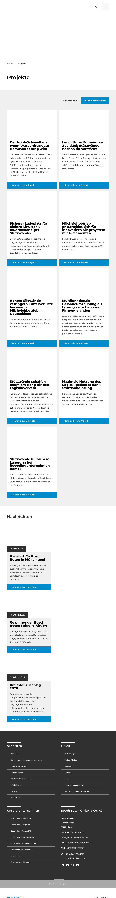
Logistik (68, 774)
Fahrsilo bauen (17, 799)
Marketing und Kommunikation (78, 793)
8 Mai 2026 (16, 550)
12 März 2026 (17, 679)
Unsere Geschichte (18, 768)
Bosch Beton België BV (20, 826)
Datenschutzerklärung (20, 864)
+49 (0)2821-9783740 (74, 855)
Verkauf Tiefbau (71, 762)
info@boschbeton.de (74, 860)
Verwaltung (69, 768)
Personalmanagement (74, 787)
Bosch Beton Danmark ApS (22, 839)
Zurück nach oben (58, 885)
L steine (14, 793)
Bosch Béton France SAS (21, 832)
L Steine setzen (17, 774)
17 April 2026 (17, 616)
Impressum (15, 857)
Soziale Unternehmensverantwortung (26, 762)
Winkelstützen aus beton (21, 780)
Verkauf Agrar (70, 755)
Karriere (14, 755)
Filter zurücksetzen (95, 102)
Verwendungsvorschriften (21, 851)
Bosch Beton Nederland (21, 820)
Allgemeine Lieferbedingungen (23, 845)
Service (68, 780)
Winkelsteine (16, 787)
